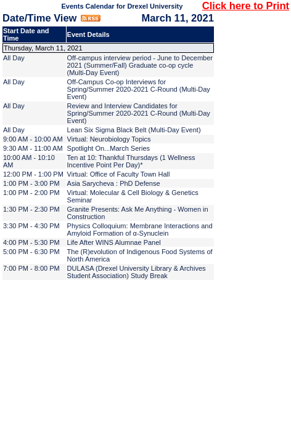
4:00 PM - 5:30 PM (31, 242)
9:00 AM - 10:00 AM (33, 139)
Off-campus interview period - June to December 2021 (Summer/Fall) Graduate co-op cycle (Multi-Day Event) (140, 65)
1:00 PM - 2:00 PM (31, 192)
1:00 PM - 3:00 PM (31, 183)
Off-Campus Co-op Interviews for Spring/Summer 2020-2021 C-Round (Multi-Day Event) (138, 89)
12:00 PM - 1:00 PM (33, 174)
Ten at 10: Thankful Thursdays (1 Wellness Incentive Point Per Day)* (131, 161)
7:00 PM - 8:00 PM (31, 268)
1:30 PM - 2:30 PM (31, 209)
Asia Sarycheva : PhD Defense (113, 183)
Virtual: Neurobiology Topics (109, 139)
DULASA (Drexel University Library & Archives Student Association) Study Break (136, 272)
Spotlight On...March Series (108, 148)
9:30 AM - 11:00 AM (33, 148)
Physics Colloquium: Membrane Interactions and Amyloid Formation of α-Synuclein (140, 229)
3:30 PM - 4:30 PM (31, 225)
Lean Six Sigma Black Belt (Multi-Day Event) (134, 130)
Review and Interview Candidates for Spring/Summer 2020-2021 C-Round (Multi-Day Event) (138, 113)
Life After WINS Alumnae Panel (114, 242)
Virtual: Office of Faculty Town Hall (118, 174)
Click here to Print (245, 5)
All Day (14, 58)
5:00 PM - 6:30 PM (31, 251)
